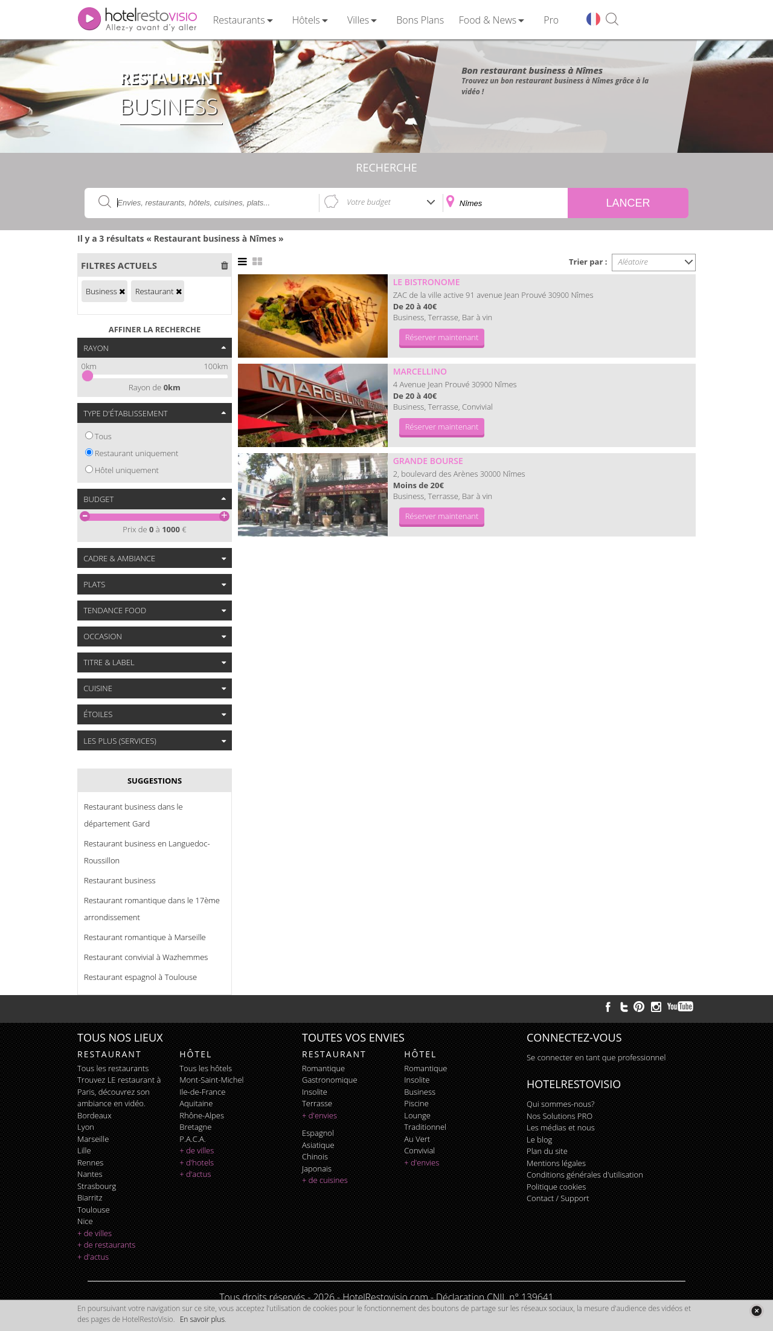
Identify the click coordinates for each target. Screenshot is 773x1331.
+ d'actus (93, 1256)
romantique (323, 1068)
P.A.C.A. (192, 1138)
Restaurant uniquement (137, 453)
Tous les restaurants (113, 1068)
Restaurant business (120, 880)
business (419, 1091)
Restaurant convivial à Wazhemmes (146, 957)
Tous (103, 436)
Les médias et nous (561, 1127)
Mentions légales (556, 1163)
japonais (317, 1168)
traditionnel (425, 1126)
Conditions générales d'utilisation (585, 1174)
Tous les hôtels (205, 1068)
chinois (315, 1156)
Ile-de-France (202, 1091)
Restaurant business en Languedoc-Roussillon (147, 852)
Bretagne (195, 1126)
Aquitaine (196, 1103)
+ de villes (94, 1233)
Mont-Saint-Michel (211, 1079)
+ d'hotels (196, 1162)
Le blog (539, 1139)
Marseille (93, 1138)
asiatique (318, 1144)
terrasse (317, 1103)
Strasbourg (96, 1186)
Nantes (89, 1173)
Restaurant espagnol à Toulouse (140, 977)
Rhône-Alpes (201, 1115)
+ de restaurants (106, 1244)
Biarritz (89, 1197)
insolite (314, 1091)
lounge (417, 1115)
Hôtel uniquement (127, 470)
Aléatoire (633, 261)
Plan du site (547, 1151)
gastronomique (330, 1079)
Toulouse (93, 1209)
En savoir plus (202, 1319)
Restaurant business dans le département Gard (133, 815)
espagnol (318, 1132)
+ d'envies (319, 1115)
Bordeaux (94, 1115)
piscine (416, 1103)
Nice (85, 1221)
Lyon (85, 1126)
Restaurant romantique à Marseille (145, 937)
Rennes (90, 1162)
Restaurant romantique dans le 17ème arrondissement (152, 909)
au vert (417, 1138)
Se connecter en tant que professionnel (596, 1057)
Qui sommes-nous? (560, 1103)
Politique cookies (556, 1186)
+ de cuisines (325, 1180)
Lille (84, 1150)
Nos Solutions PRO (559, 1115)
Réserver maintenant (442, 337)
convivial (419, 1150)
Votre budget (369, 201)
